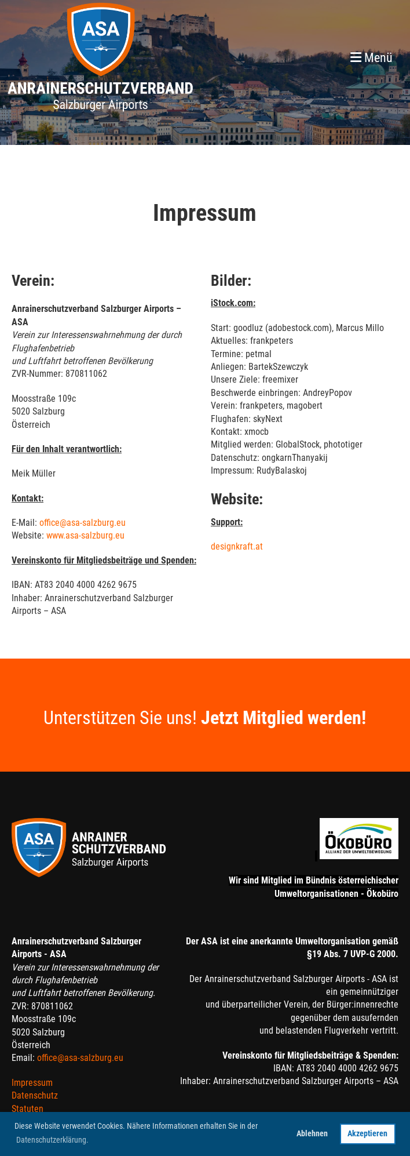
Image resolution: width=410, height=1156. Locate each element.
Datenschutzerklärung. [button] (52, 1139)
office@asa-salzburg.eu (82, 522)
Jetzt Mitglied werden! (283, 718)
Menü (371, 57)
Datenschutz (35, 1095)
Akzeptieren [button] (367, 1134)
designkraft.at (237, 546)
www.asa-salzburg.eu (85, 535)
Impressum (32, 1082)
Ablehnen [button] (312, 1134)
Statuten (27, 1108)
